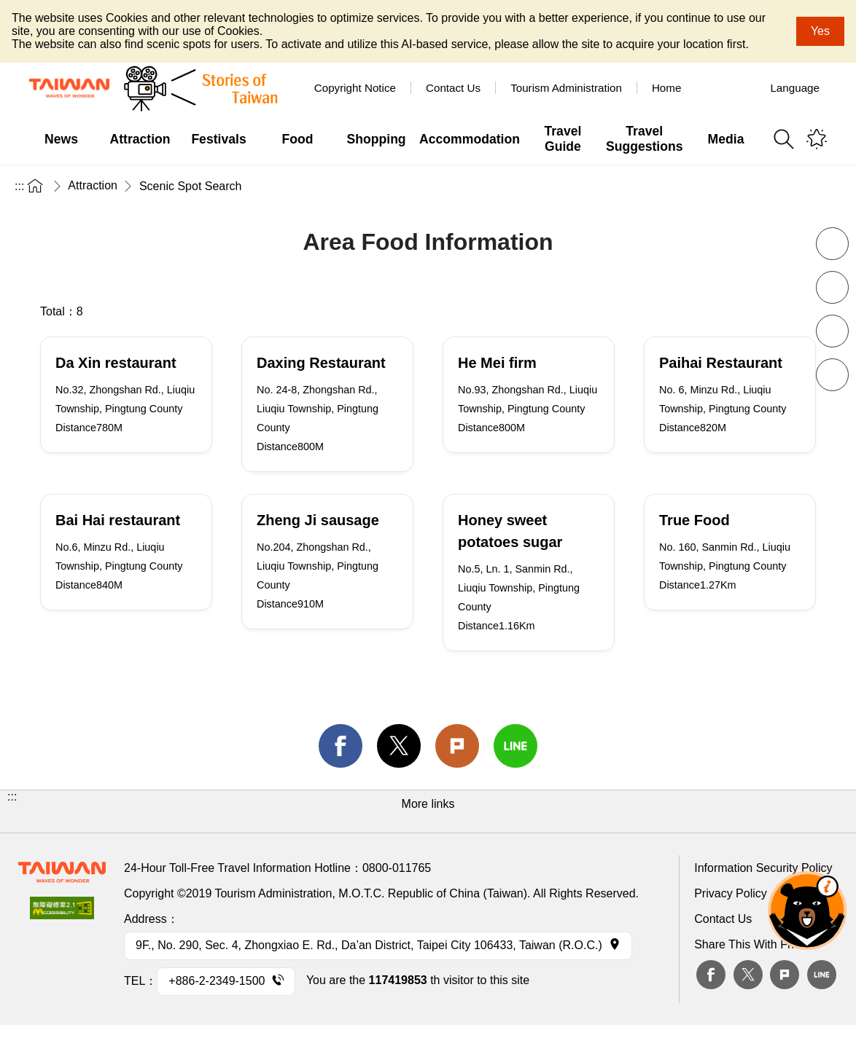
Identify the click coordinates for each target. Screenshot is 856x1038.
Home (667, 88)
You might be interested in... (816, 139)
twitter (399, 746)
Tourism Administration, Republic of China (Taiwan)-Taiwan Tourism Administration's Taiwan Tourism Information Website (69, 88)
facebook (340, 746)
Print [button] (832, 331)
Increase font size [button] (832, 287)
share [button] (832, 374)
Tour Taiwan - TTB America (712, 87)
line (515, 746)
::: (19, 186)
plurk (784, 974)
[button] (428, 811)
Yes (820, 31)
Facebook (710, 974)
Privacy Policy (730, 893)
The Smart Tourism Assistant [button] (807, 910)
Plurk (457, 746)
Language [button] (795, 88)
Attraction (92, 185)
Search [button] (783, 139)
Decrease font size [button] (832, 243)
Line (821, 974)
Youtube (746, 87)
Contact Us (723, 919)
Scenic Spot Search (190, 186)
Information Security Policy (763, 868)
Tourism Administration (566, 88)
